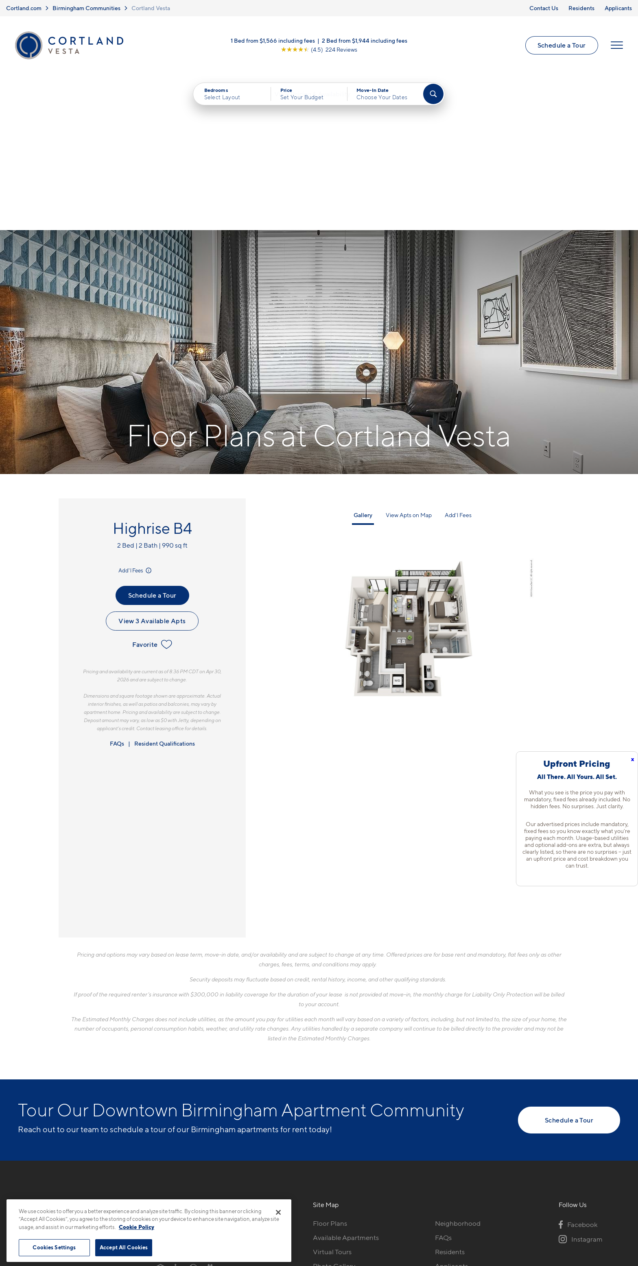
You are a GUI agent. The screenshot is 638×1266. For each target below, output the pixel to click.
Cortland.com (24, 7)
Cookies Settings (54, 1247)
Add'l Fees (135, 418)
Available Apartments (346, 1085)
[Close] (278, 1212)
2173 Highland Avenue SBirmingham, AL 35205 (192, 1090)
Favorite (152, 492)
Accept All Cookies (124, 1247)
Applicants (618, 7)
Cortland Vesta (150, 7)
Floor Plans (330, 1071)
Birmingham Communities (86, 7)
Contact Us (543, 7)
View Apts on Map (409, 362)
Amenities (328, 1128)
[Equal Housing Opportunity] (160, 1115)
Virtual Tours (332, 1100)
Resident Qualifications (164, 591)
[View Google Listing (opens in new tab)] (319, 51)
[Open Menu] (616, 47)
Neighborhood (458, 1071)
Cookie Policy (136, 1227)
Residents (581, 7)
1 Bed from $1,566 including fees (273, 42)
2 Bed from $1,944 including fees (364, 42)
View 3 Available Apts (152, 469)
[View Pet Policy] (225, 1115)
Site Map (355, 1222)
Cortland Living (337, 1142)
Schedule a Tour (560, 47)
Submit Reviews (317, 1222)
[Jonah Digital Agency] (601, 1218)
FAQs (117, 591)
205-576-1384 (178, 1071)
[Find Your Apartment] (433, 97)
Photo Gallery (334, 1114)
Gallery (363, 362)
